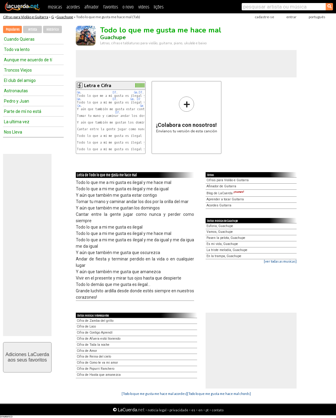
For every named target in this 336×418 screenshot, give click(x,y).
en (200, 410)
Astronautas (16, 90)
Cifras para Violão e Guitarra (25, 17)
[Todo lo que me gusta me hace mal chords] (219, 394)
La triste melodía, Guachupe (227, 250)
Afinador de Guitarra (221, 186)
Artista (32, 29)
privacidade (179, 410)
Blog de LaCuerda (225, 193)
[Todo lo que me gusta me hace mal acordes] (154, 394)
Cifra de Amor (87, 351)
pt (207, 410)
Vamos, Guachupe (220, 232)
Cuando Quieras (19, 39)
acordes (73, 7)
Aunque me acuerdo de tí (28, 59)
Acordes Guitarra (219, 205)
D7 (114, 92)
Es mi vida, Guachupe (222, 244)
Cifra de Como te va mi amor (97, 363)
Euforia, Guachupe (220, 226)
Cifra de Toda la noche (93, 345)
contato (217, 410)
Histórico (52, 29)
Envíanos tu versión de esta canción (186, 115)
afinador (91, 7)
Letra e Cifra (97, 86)
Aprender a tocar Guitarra (225, 199)
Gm (78, 92)
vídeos (143, 7)
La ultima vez (16, 121)
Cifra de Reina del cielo (94, 357)
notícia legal (157, 410)
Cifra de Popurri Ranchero (95, 369)
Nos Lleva (13, 132)
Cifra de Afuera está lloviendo (98, 339)
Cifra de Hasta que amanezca (99, 375)
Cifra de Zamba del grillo (95, 321)
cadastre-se (264, 17)
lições (158, 7)
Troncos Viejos (18, 70)
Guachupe (64, 17)
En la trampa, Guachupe (224, 256)
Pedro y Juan (16, 101)
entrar (291, 17)
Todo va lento (17, 49)
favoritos (110, 7)
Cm (78, 106)
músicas (55, 7)
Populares (12, 29)
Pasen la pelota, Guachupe (226, 238)
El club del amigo (20, 80)
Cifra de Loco (86, 326)
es (193, 410)
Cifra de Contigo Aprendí (95, 333)
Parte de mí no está (22, 111)
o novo (128, 7)
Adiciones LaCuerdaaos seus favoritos (27, 357)
